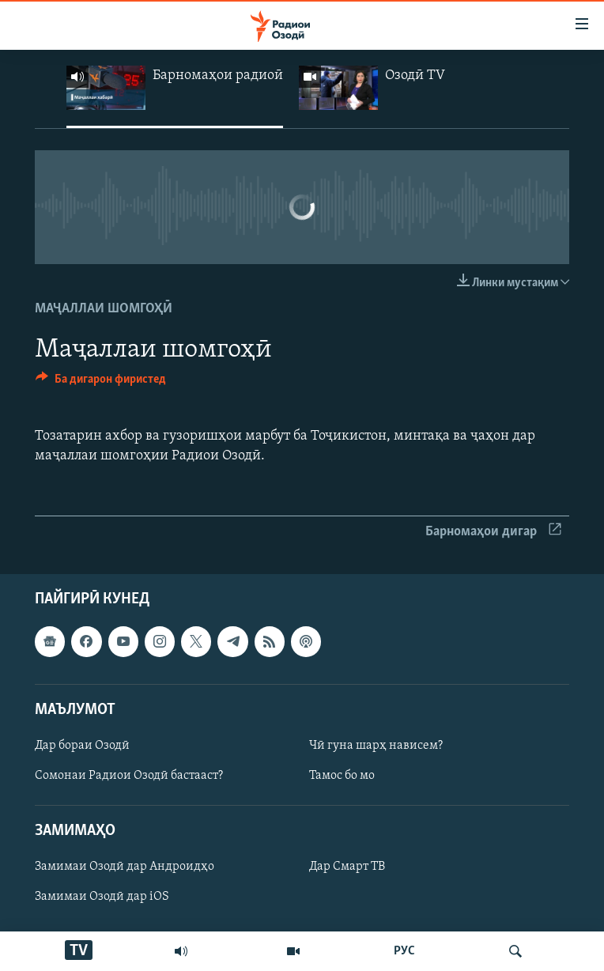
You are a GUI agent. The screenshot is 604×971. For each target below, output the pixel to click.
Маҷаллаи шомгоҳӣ (103, 308)
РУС (404, 951)
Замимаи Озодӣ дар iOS (102, 897)
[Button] (101, 383)
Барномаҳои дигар (493, 531)
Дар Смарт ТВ (347, 867)
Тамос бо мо (342, 775)
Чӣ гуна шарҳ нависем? (376, 745)
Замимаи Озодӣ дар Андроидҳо (124, 867)
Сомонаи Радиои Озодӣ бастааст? (129, 775)
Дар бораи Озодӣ (82, 745)
